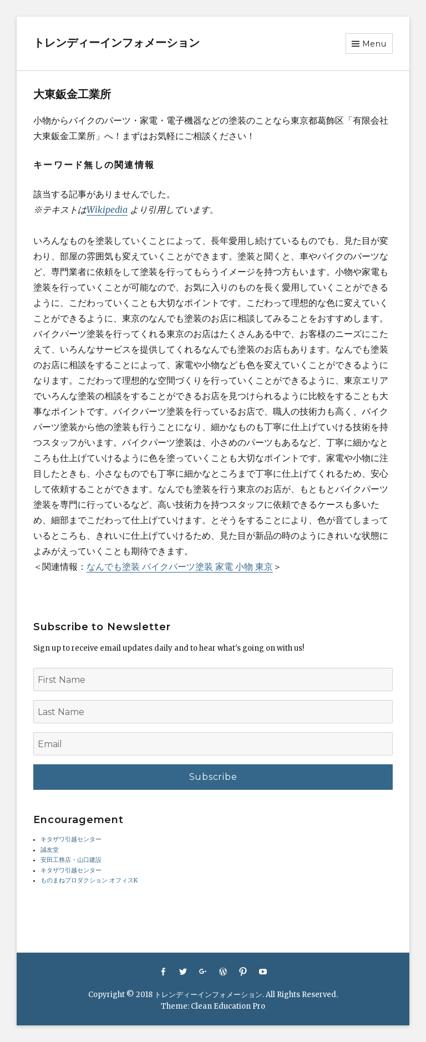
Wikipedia (107, 209)
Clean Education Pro (228, 1006)
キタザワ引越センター (71, 839)
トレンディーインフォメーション (116, 42)
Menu (374, 44)
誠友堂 (49, 850)
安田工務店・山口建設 (71, 860)
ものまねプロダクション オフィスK (89, 880)
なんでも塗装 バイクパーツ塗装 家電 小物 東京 (180, 566)
